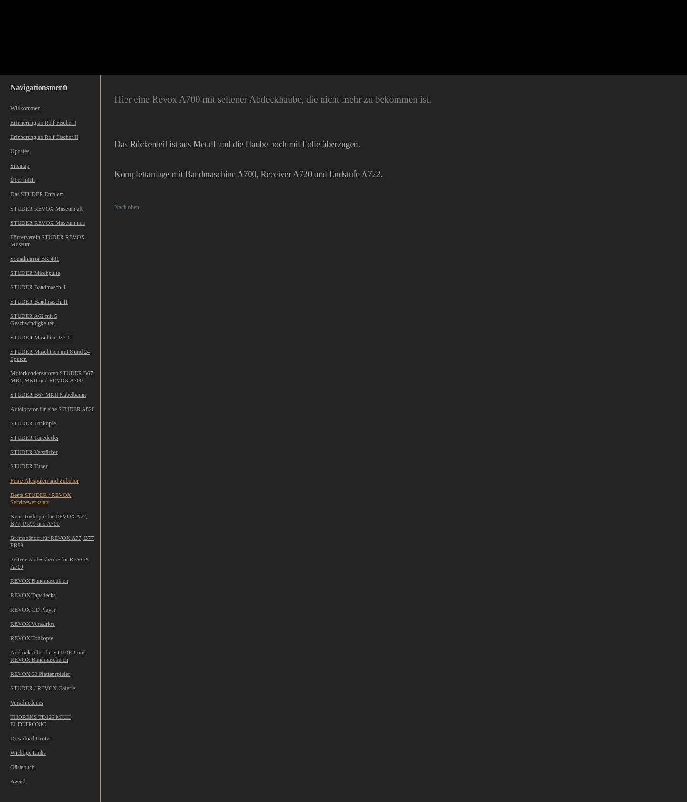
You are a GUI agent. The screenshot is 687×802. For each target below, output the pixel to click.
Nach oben (126, 207)
